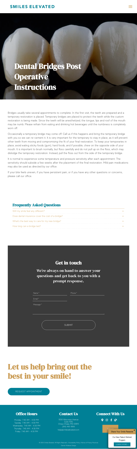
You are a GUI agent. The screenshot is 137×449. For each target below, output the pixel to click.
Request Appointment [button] (28, 391)
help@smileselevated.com (68, 430)
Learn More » (122, 444)
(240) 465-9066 (68, 427)
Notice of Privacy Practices (89, 443)
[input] (50, 293)
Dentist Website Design (68, 446)
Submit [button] (68, 325)
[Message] (68, 308)
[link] (102, 420)
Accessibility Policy (74, 443)
